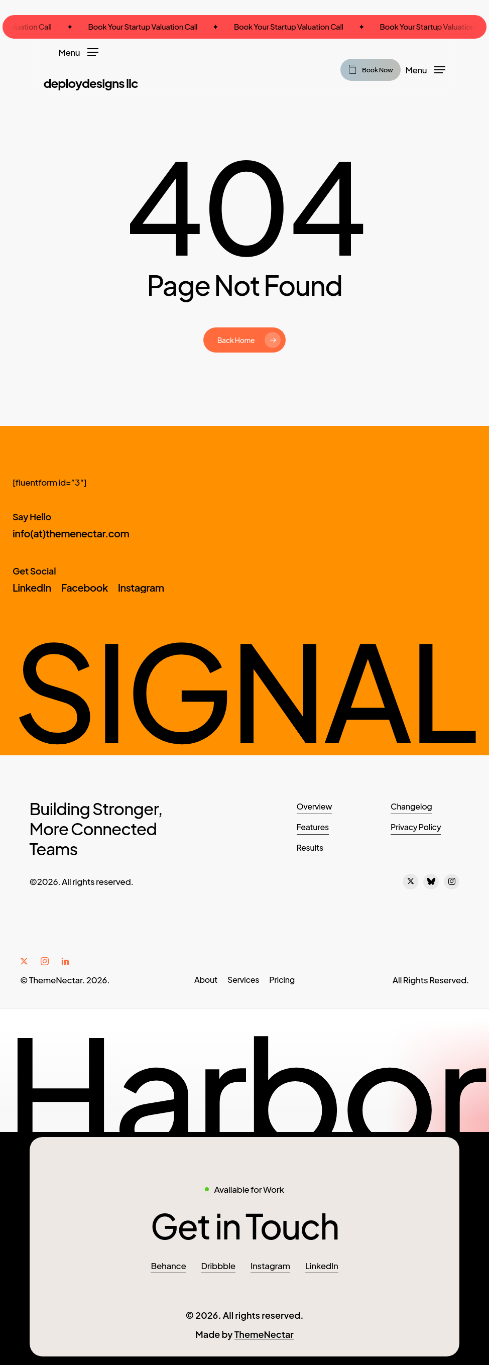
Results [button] (310, 847)
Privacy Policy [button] (416, 827)
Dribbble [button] (218, 1264)
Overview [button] (314, 806)
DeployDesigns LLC (90, 83)
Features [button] (313, 827)
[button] (78, 51)
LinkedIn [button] (321, 1264)
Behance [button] (168, 1264)
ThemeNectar (264, 1332)
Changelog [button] (411, 806)
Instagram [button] (270, 1264)
